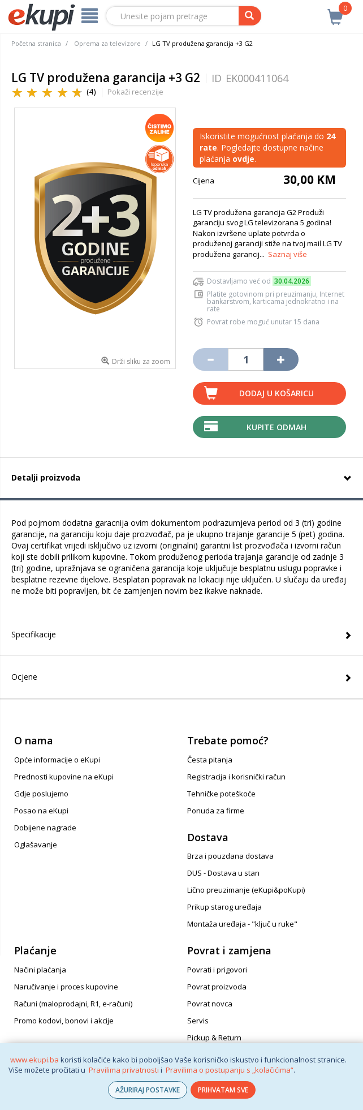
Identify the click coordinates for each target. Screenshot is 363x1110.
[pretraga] (250, 15)
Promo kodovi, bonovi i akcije (64, 1020)
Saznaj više (287, 254)
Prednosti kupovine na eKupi (64, 777)
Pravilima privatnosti (124, 1070)
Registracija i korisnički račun (236, 777)
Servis (198, 1020)
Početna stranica (36, 43)
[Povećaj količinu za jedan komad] (281, 359)
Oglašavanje (35, 844)
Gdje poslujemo (41, 793)
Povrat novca (209, 1003)
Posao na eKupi (41, 810)
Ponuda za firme (215, 810)
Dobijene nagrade (45, 827)
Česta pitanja (209, 760)
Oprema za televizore (107, 43)
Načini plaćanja (40, 970)
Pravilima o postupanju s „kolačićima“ (229, 1070)
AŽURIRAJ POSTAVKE (147, 1090)
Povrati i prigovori (217, 970)
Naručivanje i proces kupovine (66, 987)
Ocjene (24, 676)
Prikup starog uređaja (224, 907)
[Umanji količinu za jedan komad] (210, 359)
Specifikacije (33, 634)
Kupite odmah (276, 427)
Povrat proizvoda (217, 987)
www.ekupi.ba (34, 1060)
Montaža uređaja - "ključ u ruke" (242, 924)
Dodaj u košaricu (276, 393)
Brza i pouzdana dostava (230, 856)
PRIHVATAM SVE (223, 1090)
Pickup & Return (214, 1037)
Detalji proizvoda (45, 477)
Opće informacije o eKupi (57, 760)
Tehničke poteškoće (221, 793)
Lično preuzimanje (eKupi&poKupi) (246, 890)
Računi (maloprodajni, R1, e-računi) (73, 1003)
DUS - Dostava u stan (223, 873)
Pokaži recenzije (135, 92)
